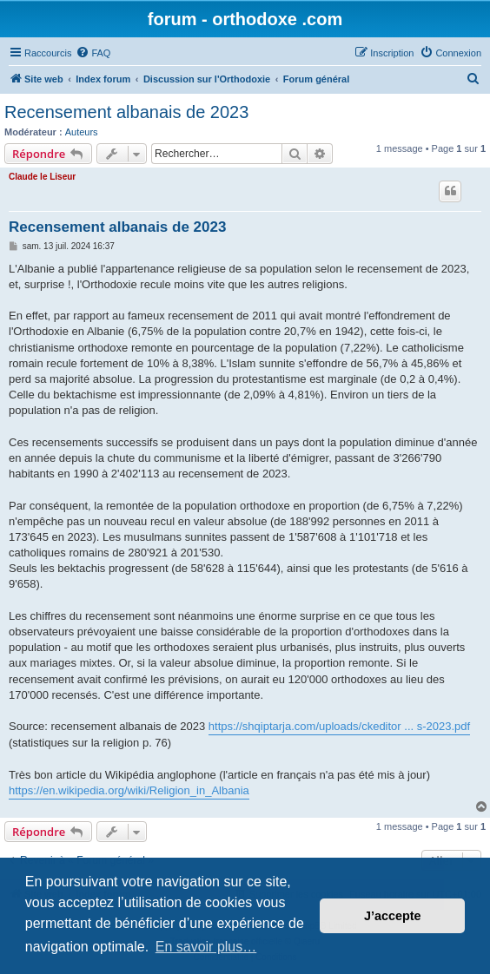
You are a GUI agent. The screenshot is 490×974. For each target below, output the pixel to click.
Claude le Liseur (42, 176)
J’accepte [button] (392, 916)
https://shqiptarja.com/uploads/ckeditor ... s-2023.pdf (339, 726)
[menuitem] (93, 53)
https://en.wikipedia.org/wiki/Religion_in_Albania (129, 790)
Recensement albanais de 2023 (126, 112)
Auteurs (81, 132)
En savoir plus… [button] (206, 946)
